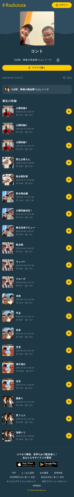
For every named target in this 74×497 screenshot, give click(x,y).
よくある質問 (27, 473)
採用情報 (58, 473)
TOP (14, 473)
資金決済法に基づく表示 (52, 477)
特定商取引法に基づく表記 (22, 477)
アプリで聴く (37, 68)
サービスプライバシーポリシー (21, 481)
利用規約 (37, 485)
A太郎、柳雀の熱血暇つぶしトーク (33, 59)
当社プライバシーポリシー (54, 481)
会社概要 (44, 473)
